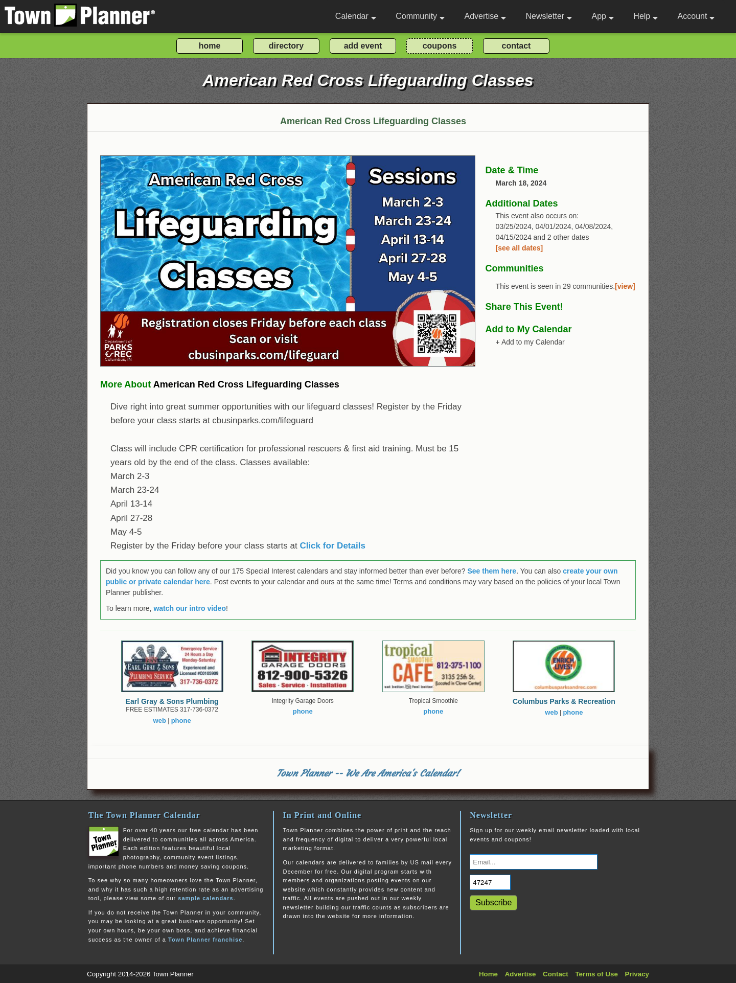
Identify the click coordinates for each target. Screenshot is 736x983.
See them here (491, 571)
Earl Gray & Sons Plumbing (172, 701)
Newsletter (549, 16)
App (602, 16)
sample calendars (205, 898)
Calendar (355, 16)
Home (488, 974)
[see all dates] (519, 248)
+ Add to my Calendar (530, 342)
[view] (625, 286)
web (159, 720)
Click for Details (332, 546)
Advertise (485, 16)
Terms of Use (596, 974)
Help (645, 16)
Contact (555, 974)
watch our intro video (189, 608)
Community (420, 16)
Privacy (637, 974)
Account (696, 16)
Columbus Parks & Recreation (564, 701)
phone (181, 720)
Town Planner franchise (205, 939)
